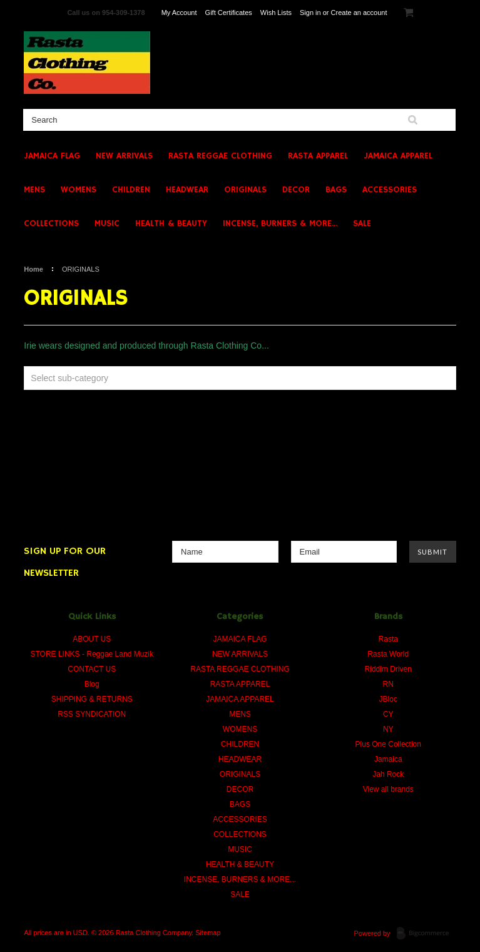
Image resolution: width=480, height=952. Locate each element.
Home (33, 269)
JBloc (388, 699)
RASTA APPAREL (318, 155)
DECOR (296, 189)
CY (388, 714)
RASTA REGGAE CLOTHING (220, 155)
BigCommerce (426, 934)
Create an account (359, 12)
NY (388, 729)
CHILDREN (131, 189)
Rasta (388, 639)
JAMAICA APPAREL (398, 155)
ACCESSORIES (389, 189)
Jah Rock (388, 774)
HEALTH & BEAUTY (171, 223)
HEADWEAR (187, 189)
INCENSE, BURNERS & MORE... (280, 223)
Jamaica (388, 759)
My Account (179, 12)
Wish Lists (276, 12)
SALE (362, 223)
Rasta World (388, 654)
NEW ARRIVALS (124, 155)
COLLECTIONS (51, 223)
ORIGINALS (245, 189)
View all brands (388, 789)
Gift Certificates (228, 12)
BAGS (336, 189)
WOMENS (78, 189)
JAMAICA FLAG (52, 155)
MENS (34, 189)
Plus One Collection (388, 744)
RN (388, 684)
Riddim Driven (388, 669)
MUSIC (107, 223)
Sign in (310, 12)
